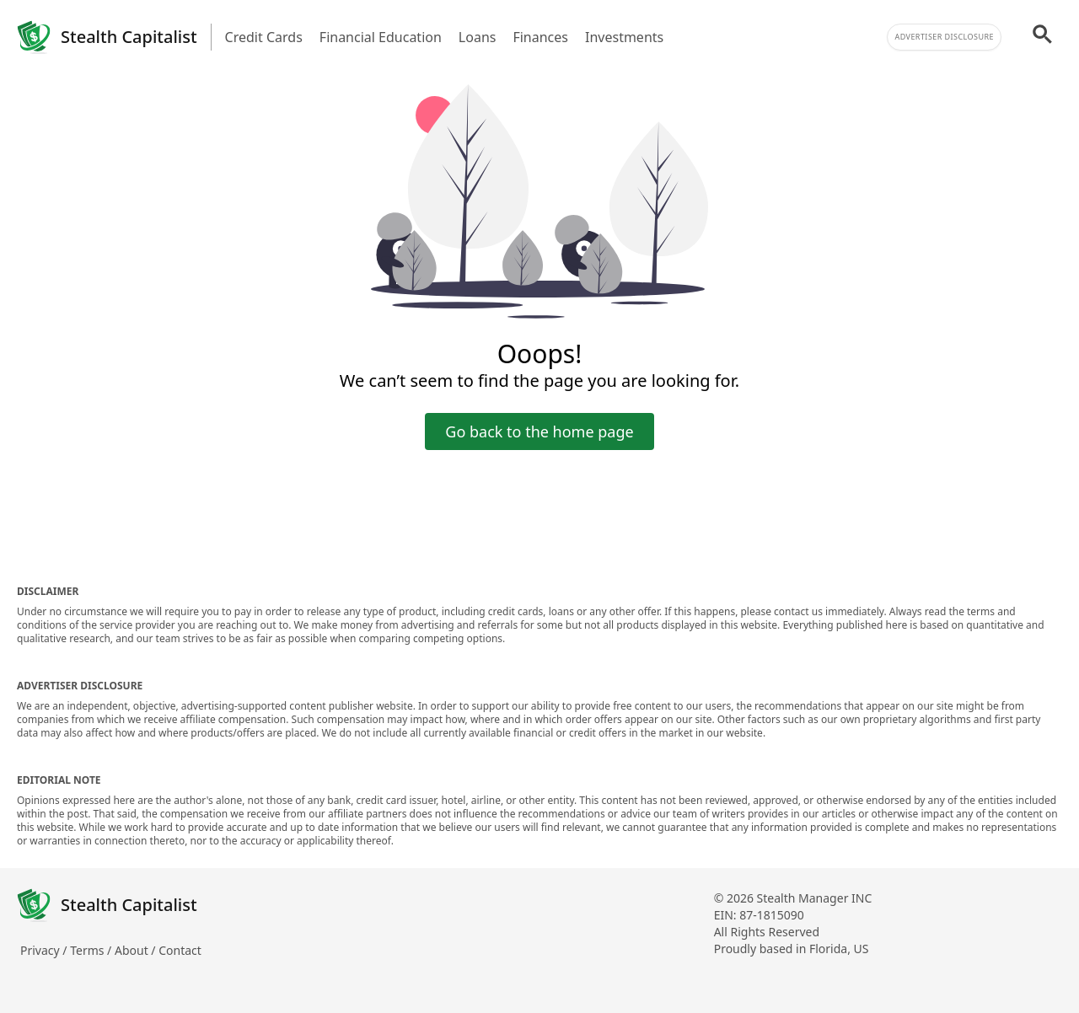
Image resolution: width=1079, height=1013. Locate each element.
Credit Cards (264, 37)
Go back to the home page (539, 431)
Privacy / (45, 950)
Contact (179, 950)
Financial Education (380, 37)
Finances (540, 37)
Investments (624, 37)
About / (136, 950)
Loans (478, 37)
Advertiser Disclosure (944, 36)
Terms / (92, 950)
